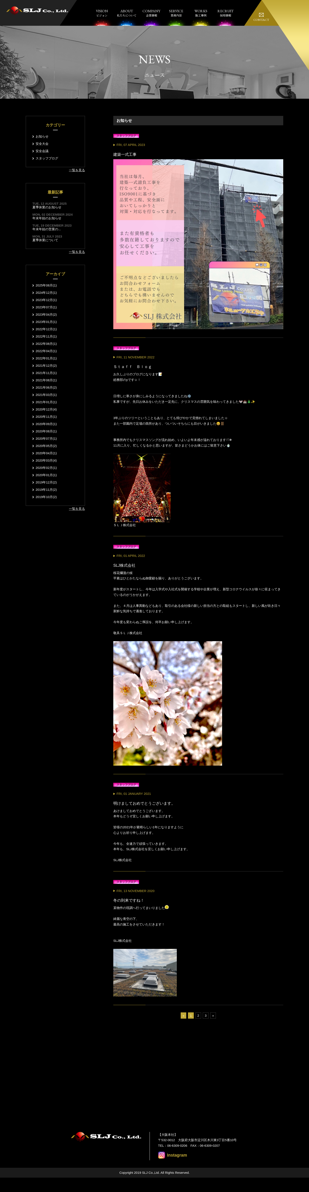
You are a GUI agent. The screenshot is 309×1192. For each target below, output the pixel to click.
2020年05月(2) (46, 446)
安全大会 (42, 143)
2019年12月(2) (46, 482)
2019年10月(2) (46, 497)
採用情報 (225, 13)
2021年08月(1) (46, 380)
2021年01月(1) (46, 402)
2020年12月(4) (46, 409)
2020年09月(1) (46, 424)
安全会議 (42, 151)
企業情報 (151, 13)
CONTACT (261, 20)
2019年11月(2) (46, 489)
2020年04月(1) (46, 453)
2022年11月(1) (46, 336)
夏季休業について (45, 240)
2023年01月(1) (46, 322)
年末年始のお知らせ (46, 218)
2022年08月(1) (46, 343)
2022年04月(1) (46, 351)
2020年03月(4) (46, 460)
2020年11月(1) (46, 416)
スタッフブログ (47, 158)
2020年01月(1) (46, 475)
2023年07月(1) (46, 307)
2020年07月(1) (46, 438)
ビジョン (102, 13)
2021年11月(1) (46, 373)
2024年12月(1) (46, 292)
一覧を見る (77, 170)
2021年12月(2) (46, 365)
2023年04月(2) (46, 314)
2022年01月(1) (46, 358)
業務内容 (176, 13)
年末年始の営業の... (46, 229)
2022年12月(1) (46, 329)
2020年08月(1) (46, 431)
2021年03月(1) (46, 395)
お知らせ (42, 136)
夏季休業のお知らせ (46, 207)
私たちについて (126, 13)
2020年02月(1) (46, 468)
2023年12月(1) (46, 300)
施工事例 (200, 13)
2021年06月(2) (46, 387)
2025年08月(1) (46, 285)
